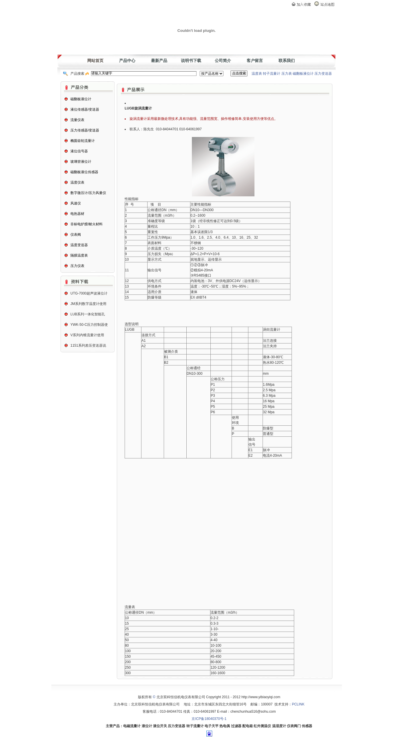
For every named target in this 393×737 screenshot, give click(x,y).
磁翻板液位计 (303, 74)
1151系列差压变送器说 (88, 345)
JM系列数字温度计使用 (88, 304)
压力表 (286, 74)
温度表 (257, 74)
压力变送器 (323, 74)
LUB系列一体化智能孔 (87, 314)
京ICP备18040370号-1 (209, 719)
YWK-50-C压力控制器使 (89, 325)
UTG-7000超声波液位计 (89, 293)
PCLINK (298, 704)
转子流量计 (271, 74)
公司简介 (223, 60)
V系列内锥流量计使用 (87, 335)
